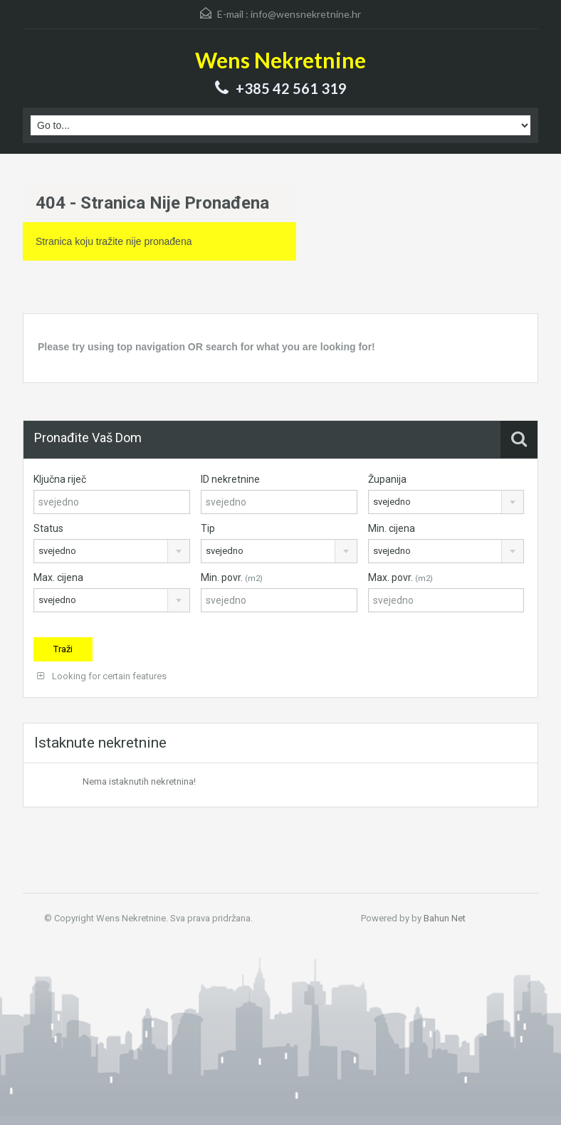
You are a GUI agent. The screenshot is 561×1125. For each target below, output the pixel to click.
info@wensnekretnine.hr (306, 14)
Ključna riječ (59, 479)
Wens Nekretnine (280, 60)
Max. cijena (58, 577)
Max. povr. (400, 577)
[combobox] (446, 502)
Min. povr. (232, 577)
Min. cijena (391, 528)
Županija (387, 479)
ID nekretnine (230, 479)
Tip (208, 528)
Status (48, 528)
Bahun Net (445, 918)
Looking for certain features (102, 676)
